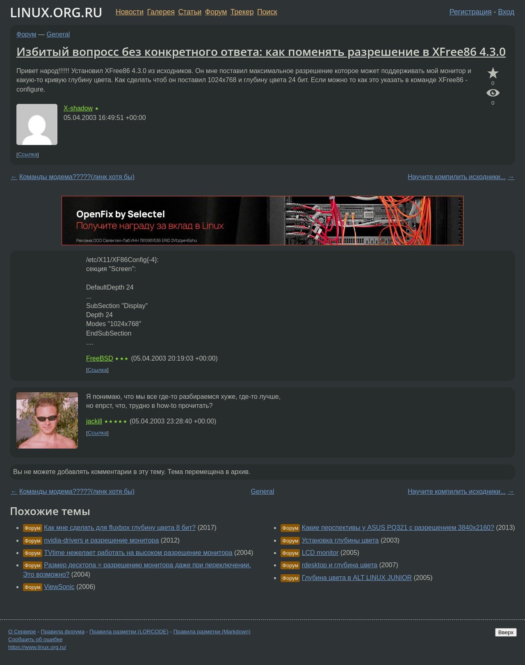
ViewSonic (59, 586)
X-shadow (78, 108)
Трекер (242, 12)
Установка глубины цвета (340, 540)
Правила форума (63, 631)
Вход (506, 12)
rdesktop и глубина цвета (339, 564)
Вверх (506, 632)
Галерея (161, 12)
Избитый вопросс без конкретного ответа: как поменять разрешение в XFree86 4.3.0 (261, 51)
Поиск (267, 12)
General (58, 34)
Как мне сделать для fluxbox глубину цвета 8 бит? (120, 527)
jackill (94, 421)
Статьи (189, 12)
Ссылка (27, 155)
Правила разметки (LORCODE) (129, 631)
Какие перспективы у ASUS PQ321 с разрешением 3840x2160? (398, 527)
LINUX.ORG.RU (56, 12)
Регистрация (471, 12)
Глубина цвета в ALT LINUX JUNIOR (357, 577)
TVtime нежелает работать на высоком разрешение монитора (138, 552)
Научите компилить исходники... (457, 176)
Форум (216, 12)
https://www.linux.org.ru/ (37, 647)
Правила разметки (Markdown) (211, 631)
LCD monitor (320, 552)
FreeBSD (99, 358)
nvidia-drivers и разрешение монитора (101, 540)
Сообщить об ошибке (35, 639)
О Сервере (22, 631)
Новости (130, 12)
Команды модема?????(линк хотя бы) (77, 176)
